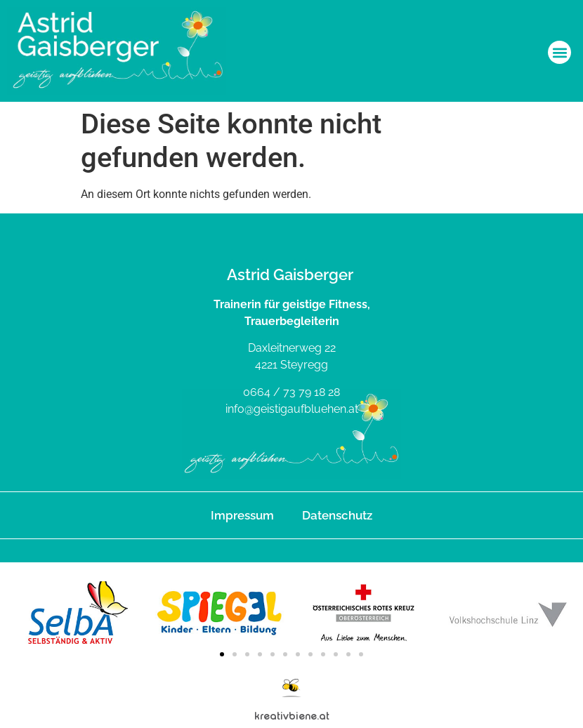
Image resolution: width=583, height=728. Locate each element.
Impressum (242, 515)
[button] (559, 52)
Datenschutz (337, 515)
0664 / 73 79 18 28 (291, 392)
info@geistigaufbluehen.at (291, 409)
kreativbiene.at (291, 716)
